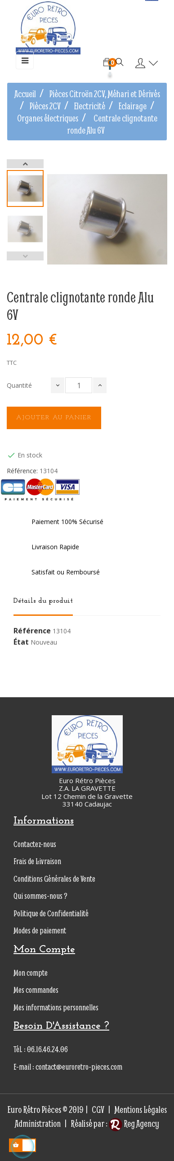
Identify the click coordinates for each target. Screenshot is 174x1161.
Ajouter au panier (54, 417)
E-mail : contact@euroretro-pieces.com (67, 1067)
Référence (32, 631)
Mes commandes (35, 990)
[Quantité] (78, 385)
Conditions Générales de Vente (54, 879)
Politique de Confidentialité (51, 913)
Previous (25, 255)
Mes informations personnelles (55, 1007)
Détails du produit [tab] (43, 601)
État (21, 642)
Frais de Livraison (37, 861)
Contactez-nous (34, 844)
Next (25, 163)
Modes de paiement (39, 930)
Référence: (22, 471)
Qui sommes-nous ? (40, 896)
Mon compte (30, 973)
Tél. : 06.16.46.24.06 (40, 1049)
